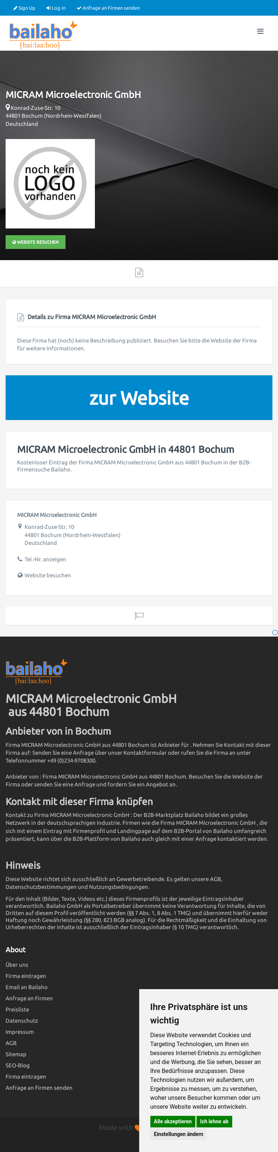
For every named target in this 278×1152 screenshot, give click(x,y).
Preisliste (17, 1009)
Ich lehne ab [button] (214, 1121)
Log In (56, 7)
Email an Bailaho (27, 987)
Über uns (17, 965)
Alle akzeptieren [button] (173, 1121)
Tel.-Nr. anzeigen (45, 559)
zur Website (139, 397)
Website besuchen (35, 242)
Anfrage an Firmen (29, 998)
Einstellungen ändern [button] (179, 1134)
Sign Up (24, 7)
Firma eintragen (26, 976)
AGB (11, 1043)
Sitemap (16, 1054)
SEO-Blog (18, 1065)
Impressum (20, 1032)
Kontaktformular (145, 752)
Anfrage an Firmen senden (108, 7)
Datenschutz (22, 1020)
